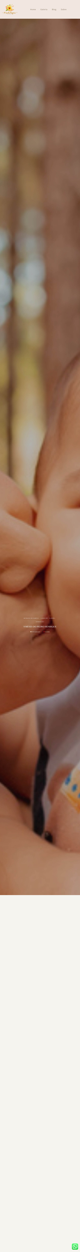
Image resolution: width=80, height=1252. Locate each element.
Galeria (43, 9)
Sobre (64, 9)
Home (33, 9)
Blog (54, 9)
